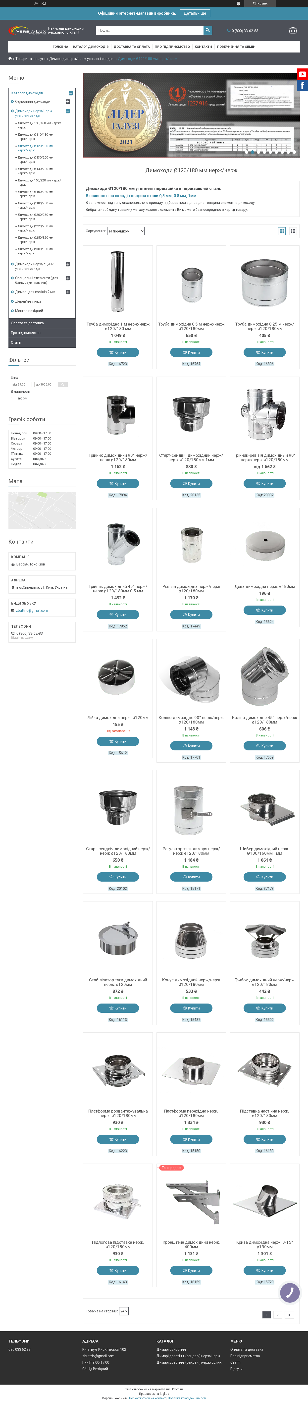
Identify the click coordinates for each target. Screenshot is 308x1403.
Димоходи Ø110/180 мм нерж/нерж (35, 137)
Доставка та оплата (132, 47)
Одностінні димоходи (32, 102)
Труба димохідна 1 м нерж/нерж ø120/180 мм (118, 326)
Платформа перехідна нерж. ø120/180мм (191, 1113)
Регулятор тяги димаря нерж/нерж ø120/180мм (191, 850)
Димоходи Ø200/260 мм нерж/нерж (35, 217)
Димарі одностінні (171, 1349)
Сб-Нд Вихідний (95, 1369)
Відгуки (236, 1369)
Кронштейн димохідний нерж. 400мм (191, 1244)
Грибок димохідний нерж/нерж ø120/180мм (265, 982)
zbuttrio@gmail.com (32, 611)
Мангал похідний (29, 311)
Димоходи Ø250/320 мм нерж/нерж (35, 240)
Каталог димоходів (91, 47)
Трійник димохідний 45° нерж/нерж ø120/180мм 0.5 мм (118, 588)
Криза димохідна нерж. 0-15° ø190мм (264, 1244)
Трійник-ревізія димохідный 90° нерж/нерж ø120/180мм (265, 457)
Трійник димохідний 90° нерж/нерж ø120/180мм (118, 457)
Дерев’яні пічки (28, 301)
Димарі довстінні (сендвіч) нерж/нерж (188, 1356)
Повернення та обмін (236, 47)
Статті (16, 342)
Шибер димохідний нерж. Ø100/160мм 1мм (264, 850)
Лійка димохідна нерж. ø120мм (118, 717)
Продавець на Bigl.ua (154, 1394)
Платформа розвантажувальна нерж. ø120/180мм (118, 1113)
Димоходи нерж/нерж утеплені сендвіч (81, 59)
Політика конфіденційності (187, 1398)
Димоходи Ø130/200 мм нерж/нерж (35, 160)
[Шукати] (208, 30)
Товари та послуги (30, 59)
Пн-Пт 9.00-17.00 (95, 1362)
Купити (120, 352)
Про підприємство (172, 47)
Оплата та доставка (27, 323)
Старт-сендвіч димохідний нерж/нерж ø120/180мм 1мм (191, 457)
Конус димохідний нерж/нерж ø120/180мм (191, 982)
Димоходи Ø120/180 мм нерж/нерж (35, 148)
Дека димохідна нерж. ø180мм (264, 586)
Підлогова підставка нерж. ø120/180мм (118, 1244)
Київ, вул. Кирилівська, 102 (104, 1349)
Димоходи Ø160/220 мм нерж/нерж (35, 194)
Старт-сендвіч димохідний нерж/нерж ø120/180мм (118, 850)
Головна (60, 47)
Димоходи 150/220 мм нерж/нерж (39, 182)
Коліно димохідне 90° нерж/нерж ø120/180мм (191, 719)
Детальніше (195, 13)
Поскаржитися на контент (147, 1398)
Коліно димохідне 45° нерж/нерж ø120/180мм (264, 719)
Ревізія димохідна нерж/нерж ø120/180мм (191, 588)
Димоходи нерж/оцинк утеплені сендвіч (34, 266)
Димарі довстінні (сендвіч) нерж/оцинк (188, 1362)
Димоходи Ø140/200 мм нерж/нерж (35, 171)
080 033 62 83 (19, 1349)
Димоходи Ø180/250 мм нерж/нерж (35, 205)
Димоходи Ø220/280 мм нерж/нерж (35, 228)
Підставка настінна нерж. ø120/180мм (264, 1113)
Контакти (203, 47)
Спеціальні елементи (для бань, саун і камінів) (36, 280)
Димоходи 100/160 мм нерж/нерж (39, 125)
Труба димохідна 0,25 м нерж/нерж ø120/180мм (264, 326)
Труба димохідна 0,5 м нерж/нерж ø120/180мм (191, 326)
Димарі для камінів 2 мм (35, 292)
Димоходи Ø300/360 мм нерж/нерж (35, 251)
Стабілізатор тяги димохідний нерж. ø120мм (118, 982)
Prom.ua (178, 1389)
